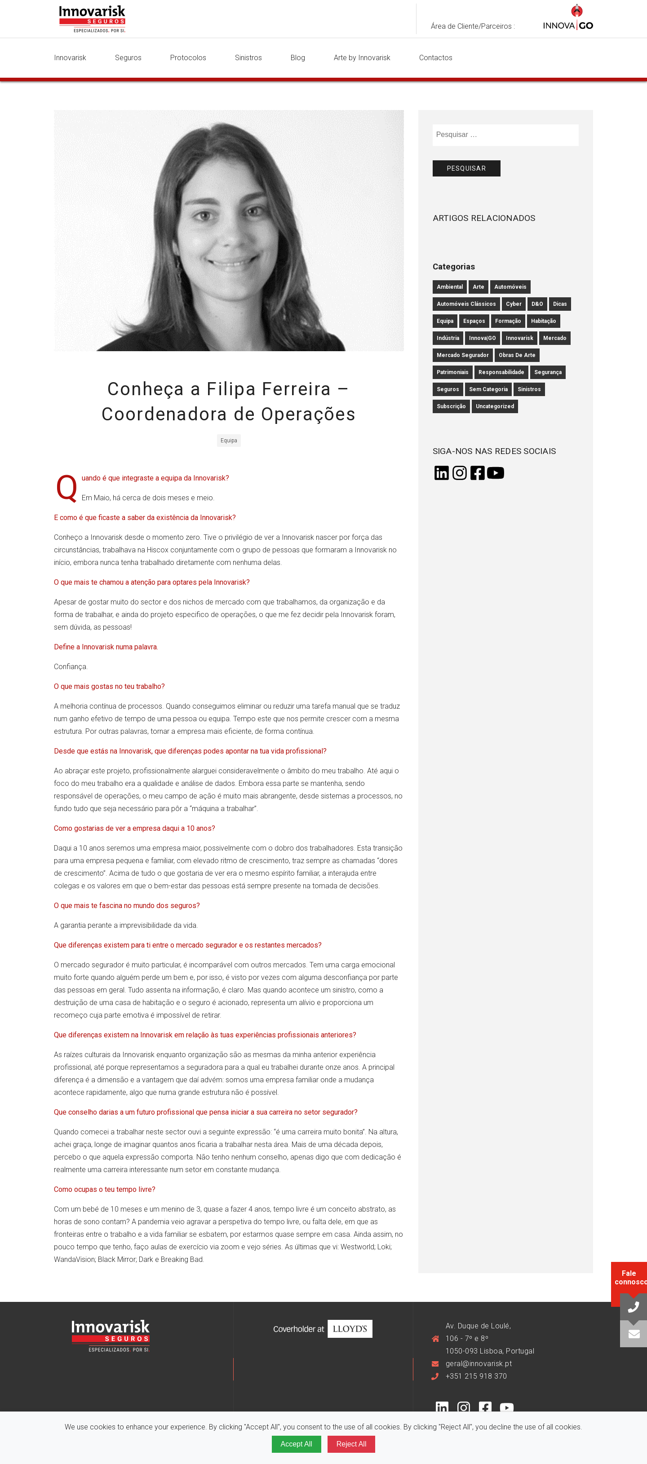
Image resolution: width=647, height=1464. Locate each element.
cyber (514, 304)
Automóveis (510, 287)
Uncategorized (495, 406)
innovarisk (519, 338)
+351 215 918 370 (476, 1376)
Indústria (448, 338)
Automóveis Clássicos (466, 304)
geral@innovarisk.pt (479, 1363)
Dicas (560, 304)
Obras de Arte (517, 355)
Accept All (296, 1444)
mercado (555, 338)
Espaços (474, 321)
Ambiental (450, 287)
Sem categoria (488, 389)
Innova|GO (482, 338)
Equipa (445, 321)
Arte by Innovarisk (362, 57)
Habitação (543, 321)
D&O (537, 304)
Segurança (548, 372)
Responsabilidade (501, 372)
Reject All (352, 1444)
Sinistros (248, 57)
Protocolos (188, 57)
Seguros (128, 57)
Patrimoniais (453, 372)
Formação (508, 321)
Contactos (435, 57)
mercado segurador (463, 355)
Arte (478, 287)
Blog (298, 57)
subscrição (451, 406)
